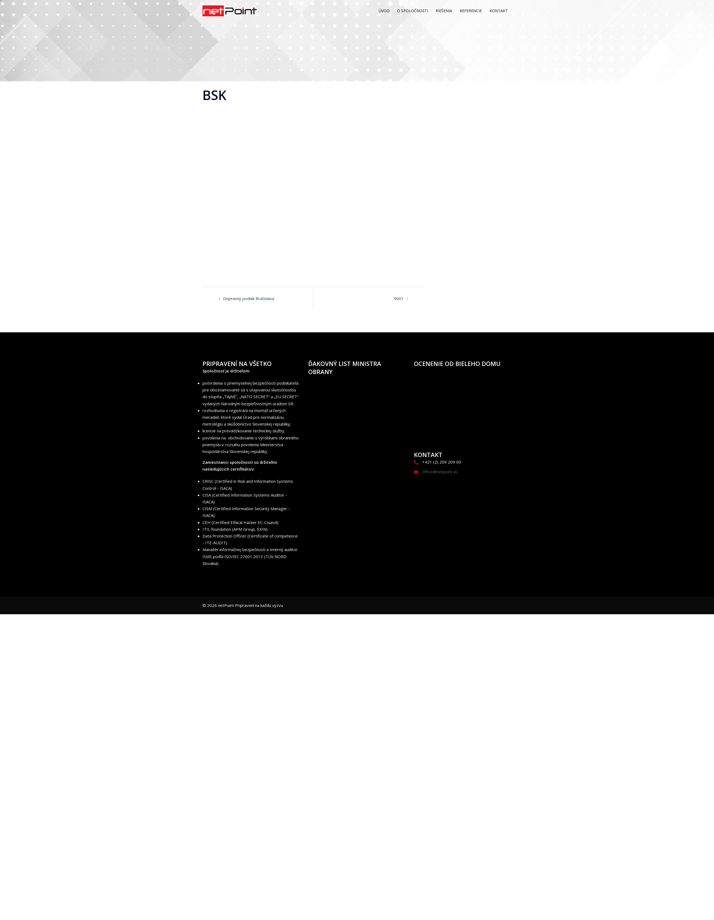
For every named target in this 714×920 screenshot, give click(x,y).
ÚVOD (384, 10)
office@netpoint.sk (439, 471)
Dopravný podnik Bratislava (248, 298)
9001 (399, 298)
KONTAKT (499, 10)
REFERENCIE (471, 10)
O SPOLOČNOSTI (412, 10)
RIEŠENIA (444, 10)
